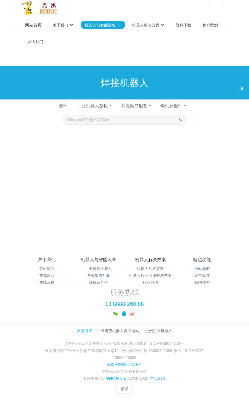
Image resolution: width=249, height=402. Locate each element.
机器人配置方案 (150, 268)
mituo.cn (157, 378)
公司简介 (47, 268)
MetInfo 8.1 (115, 378)
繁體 (124, 389)
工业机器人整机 (92, 105)
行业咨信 (150, 282)
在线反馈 (47, 282)
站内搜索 (202, 282)
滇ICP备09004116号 (124, 364)
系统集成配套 (134, 105)
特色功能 (202, 259)
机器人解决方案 (150, 259)
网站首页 (33, 25)
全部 (63, 105)
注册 (223, 8)
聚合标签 (202, 275)
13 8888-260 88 (124, 304)
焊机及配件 (171, 105)
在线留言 (47, 275)
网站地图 (202, 268)
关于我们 (47, 259)
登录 (211, 8)
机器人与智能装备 (98, 259)
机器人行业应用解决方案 (150, 275)
